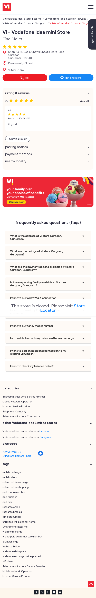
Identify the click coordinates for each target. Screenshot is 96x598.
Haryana (44, 431)
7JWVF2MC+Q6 (12, 451)
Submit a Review (18, 138)
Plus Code (10, 443)
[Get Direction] (40, 454)
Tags (6, 464)
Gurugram (45, 436)
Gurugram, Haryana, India (17, 455)
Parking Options (16, 147)
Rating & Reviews (17, 93)
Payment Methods (18, 154)
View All (84, 101)
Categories (11, 388)
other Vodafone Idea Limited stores (30, 423)
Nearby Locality (15, 161)
